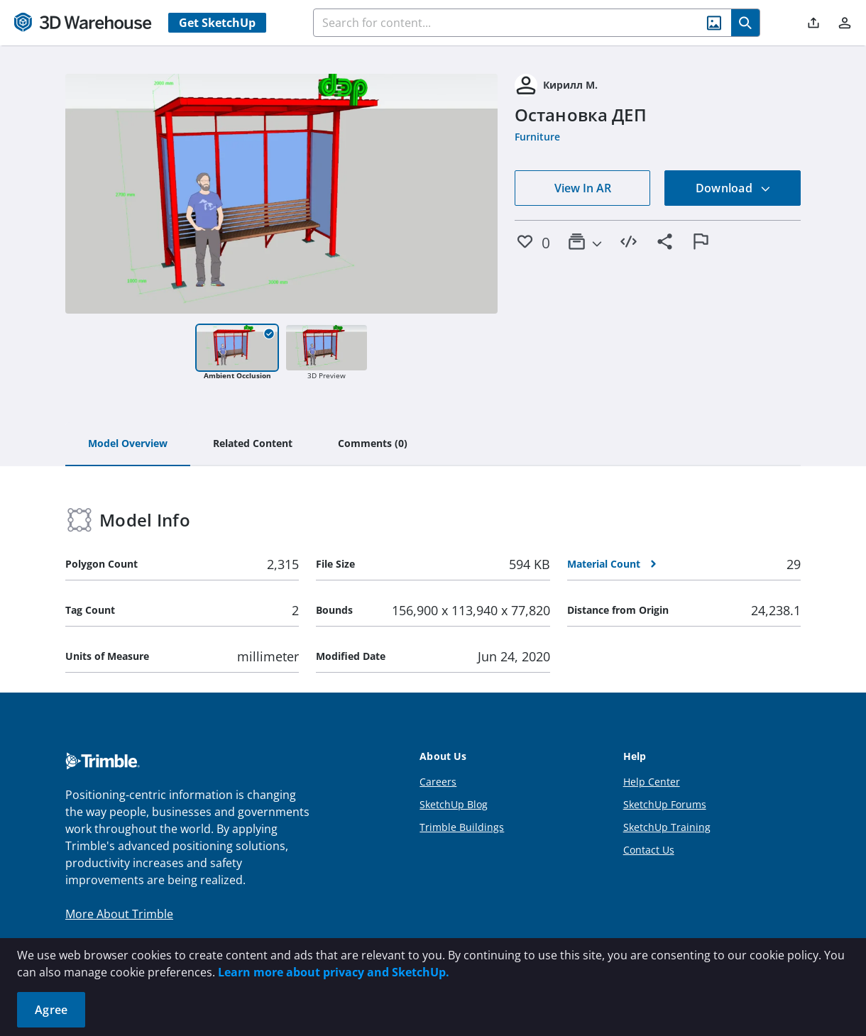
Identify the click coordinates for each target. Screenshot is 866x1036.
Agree (51, 1010)
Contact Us (648, 849)
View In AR (582, 188)
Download (733, 188)
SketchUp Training (667, 827)
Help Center (651, 781)
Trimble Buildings (462, 827)
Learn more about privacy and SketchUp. (333, 972)
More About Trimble (119, 914)
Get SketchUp (217, 23)
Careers (438, 781)
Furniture (537, 136)
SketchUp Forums (664, 804)
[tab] (127, 444)
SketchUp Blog (454, 804)
